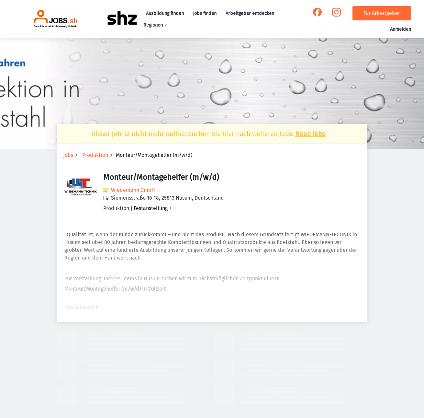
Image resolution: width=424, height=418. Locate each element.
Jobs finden (205, 13)
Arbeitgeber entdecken (250, 13)
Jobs (68, 155)
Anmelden (400, 29)
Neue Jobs (310, 134)
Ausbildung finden (165, 13)
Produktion (95, 155)
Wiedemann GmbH (133, 190)
